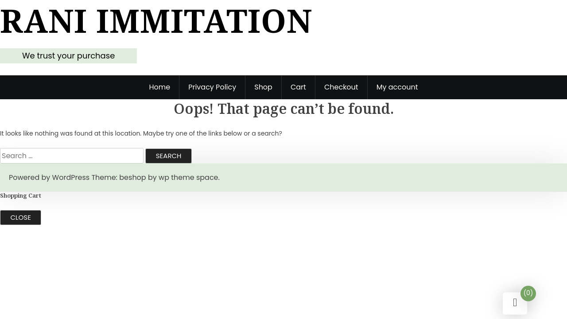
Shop (263, 87)
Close (21, 217)
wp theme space (188, 177)
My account (397, 87)
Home (159, 87)
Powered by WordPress (49, 177)
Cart (298, 87)
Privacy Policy (212, 87)
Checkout (341, 87)
